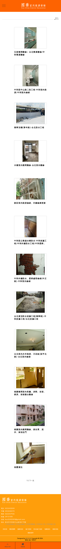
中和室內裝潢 (10, 524)
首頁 (56, 18)
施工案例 (28, 529)
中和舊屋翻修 (30, 524)
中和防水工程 (41, 524)
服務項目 (20, 529)
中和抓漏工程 (51, 524)
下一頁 (31, 481)
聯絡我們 (30, 533)
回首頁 (23, 545)
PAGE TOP (8, 545)
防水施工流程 (38, 529)
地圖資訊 (47, 529)
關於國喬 (12, 529)
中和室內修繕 (20, 524)
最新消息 (55, 529)
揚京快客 (28, 538)
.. (43, 538)
